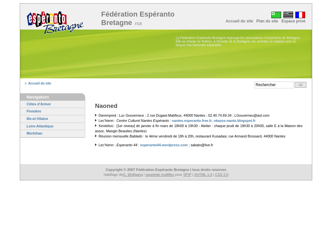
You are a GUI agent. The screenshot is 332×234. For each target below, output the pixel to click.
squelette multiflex (160, 174)
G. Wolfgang (133, 174)
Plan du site (267, 21)
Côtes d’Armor (39, 104)
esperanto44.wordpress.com (163, 145)
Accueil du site (239, 21)
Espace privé (293, 21)
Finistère (34, 111)
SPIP (187, 174)
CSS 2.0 (221, 174)
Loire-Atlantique (40, 126)
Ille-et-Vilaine (37, 119)
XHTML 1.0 (203, 174)
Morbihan (34, 133)
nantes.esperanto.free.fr (192, 121)
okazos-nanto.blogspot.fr (234, 121)
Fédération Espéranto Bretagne (137, 18)
